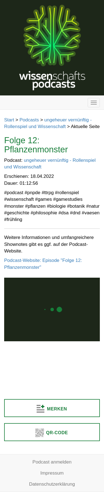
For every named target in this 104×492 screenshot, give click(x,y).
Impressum (52, 473)
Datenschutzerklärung (52, 484)
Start (9, 120)
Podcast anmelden (52, 462)
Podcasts (29, 120)
